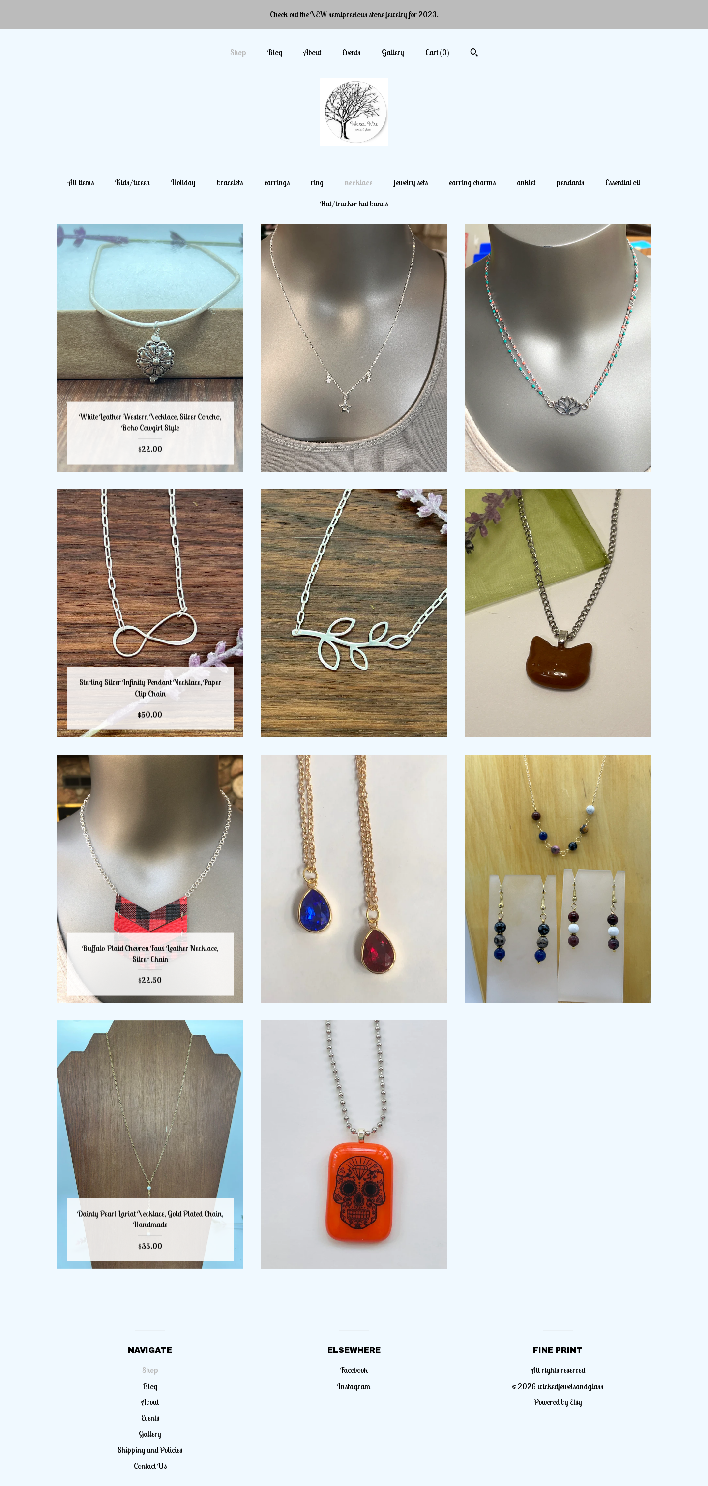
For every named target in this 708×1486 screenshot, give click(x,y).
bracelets (230, 182)
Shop (238, 52)
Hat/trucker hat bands (354, 203)
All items (81, 182)
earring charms (472, 182)
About (312, 52)
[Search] (474, 53)
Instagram (353, 1386)
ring (317, 182)
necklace (359, 182)
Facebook (354, 1370)
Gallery (393, 52)
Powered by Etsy (558, 1402)
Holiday (183, 182)
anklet (526, 182)
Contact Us (150, 1466)
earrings (277, 182)
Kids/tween (132, 182)
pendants (570, 182)
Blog (274, 52)
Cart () (437, 52)
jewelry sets (411, 182)
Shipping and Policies (150, 1450)
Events (351, 52)
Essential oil (622, 182)
